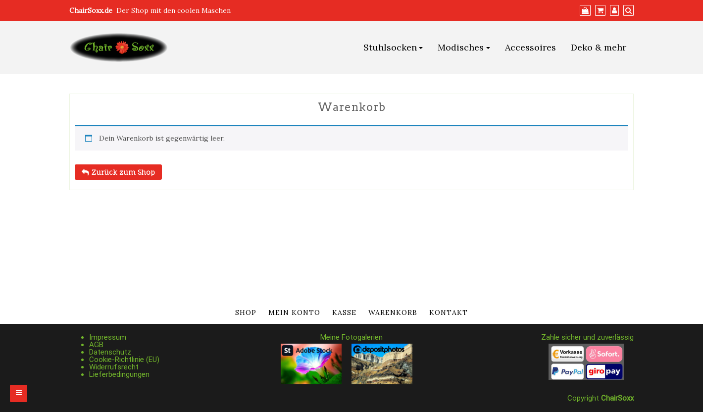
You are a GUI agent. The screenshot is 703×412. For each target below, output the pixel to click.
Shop (245, 312)
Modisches (461, 47)
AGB (96, 344)
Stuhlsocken (390, 47)
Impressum (107, 337)
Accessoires (530, 47)
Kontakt (448, 312)
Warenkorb (392, 312)
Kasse (344, 312)
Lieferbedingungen (119, 374)
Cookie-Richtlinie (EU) (124, 359)
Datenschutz (110, 352)
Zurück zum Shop (122, 172)
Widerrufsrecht (114, 366)
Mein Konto (294, 312)
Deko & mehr (598, 47)
